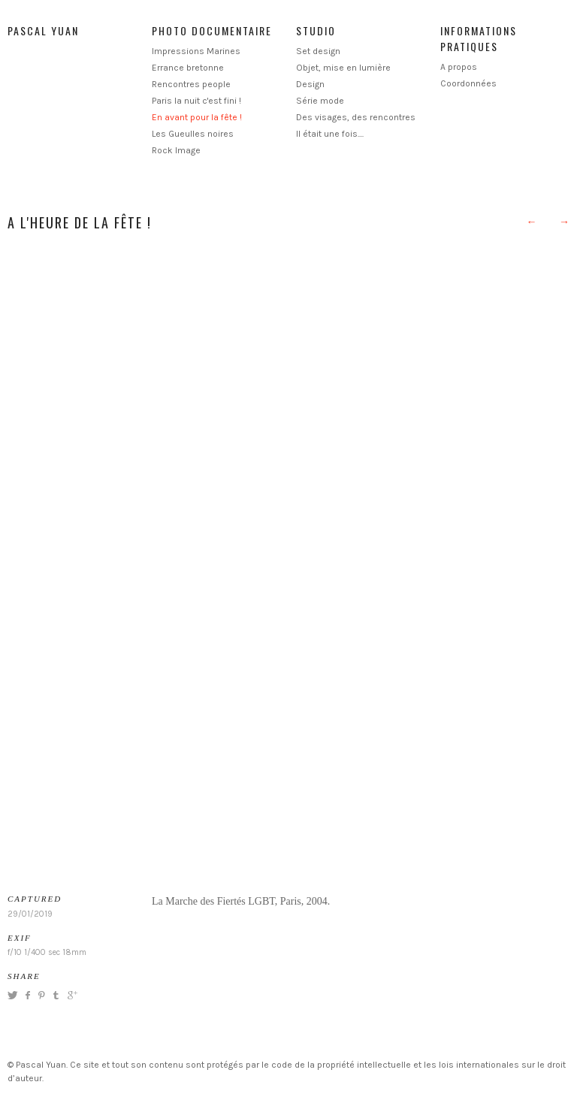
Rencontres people (191, 84)
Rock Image (176, 150)
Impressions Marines (196, 51)
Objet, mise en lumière (343, 67)
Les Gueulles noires (193, 133)
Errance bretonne (188, 67)
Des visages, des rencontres (355, 117)
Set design (318, 51)
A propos (458, 67)
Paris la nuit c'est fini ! (196, 100)
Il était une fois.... (330, 133)
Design (310, 84)
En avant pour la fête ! (197, 117)
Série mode (320, 100)
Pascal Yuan (43, 30)
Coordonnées (468, 83)
